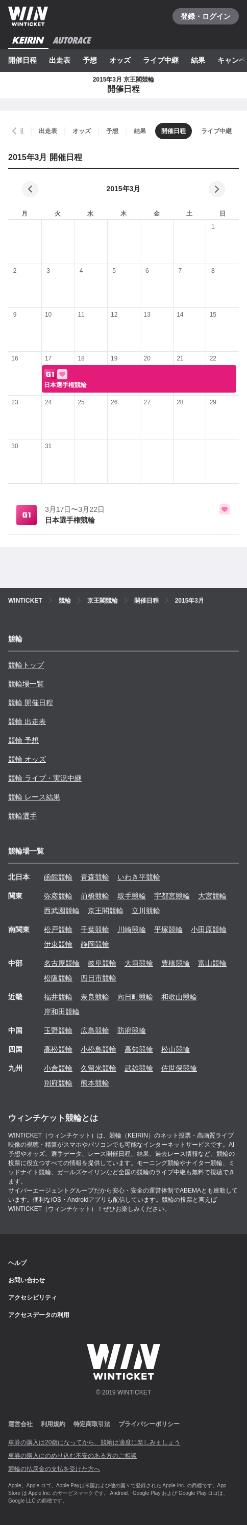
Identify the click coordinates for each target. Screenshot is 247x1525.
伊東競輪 (58, 944)
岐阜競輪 (102, 963)
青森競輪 (95, 877)
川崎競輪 (131, 929)
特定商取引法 (91, 1424)
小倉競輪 (58, 1068)
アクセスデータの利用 (38, 1315)
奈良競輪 (95, 997)
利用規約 (53, 1424)
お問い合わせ (26, 1280)
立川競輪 (146, 911)
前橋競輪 (95, 896)
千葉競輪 (95, 929)
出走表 (59, 60)
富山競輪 (212, 963)
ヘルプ (17, 1262)
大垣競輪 (139, 963)
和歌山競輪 (179, 997)
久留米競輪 (98, 1068)
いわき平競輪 (138, 877)
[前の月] (30, 189)
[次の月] (217, 189)
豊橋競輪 (175, 963)
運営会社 (20, 1424)
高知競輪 (139, 1049)
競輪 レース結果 (34, 797)
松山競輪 (175, 1049)
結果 (198, 60)
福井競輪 (58, 997)
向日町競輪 (135, 997)
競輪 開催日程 (30, 703)
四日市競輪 (98, 978)
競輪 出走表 (27, 721)
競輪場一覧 (26, 684)
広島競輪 (95, 1030)
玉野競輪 (58, 1030)
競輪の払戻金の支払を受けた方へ (54, 1468)
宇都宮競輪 (172, 896)
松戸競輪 (58, 929)
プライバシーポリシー (149, 1424)
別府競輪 (58, 1083)
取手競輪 (131, 896)
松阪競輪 (58, 978)
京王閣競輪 (106, 911)
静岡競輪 (95, 944)
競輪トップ (26, 665)
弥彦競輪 (58, 896)
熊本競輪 (95, 1083)
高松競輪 (58, 1049)
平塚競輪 (168, 929)
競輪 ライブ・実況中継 (45, 778)
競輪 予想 (23, 740)
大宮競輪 (212, 896)
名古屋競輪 (62, 963)
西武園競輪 (62, 911)
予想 (90, 60)
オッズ (120, 60)
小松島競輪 (98, 1049)
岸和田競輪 (62, 1011)
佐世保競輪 (179, 1068)
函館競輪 (58, 877)
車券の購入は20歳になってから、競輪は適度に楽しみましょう (94, 1442)
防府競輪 (131, 1030)
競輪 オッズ (27, 759)
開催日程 (22, 60)
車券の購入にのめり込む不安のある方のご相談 (72, 1455)
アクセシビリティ (32, 1297)
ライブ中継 (161, 60)
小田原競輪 (209, 929)
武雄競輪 (139, 1068)
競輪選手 (22, 816)
